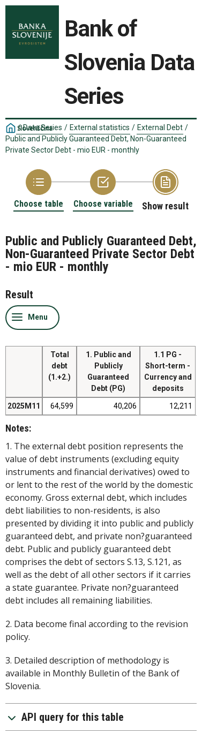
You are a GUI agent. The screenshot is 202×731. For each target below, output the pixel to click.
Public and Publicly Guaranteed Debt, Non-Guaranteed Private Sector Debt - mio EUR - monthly (95, 144)
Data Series (42, 127)
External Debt (160, 127)
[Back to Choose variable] (103, 189)
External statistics (100, 127)
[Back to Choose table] (38, 189)
